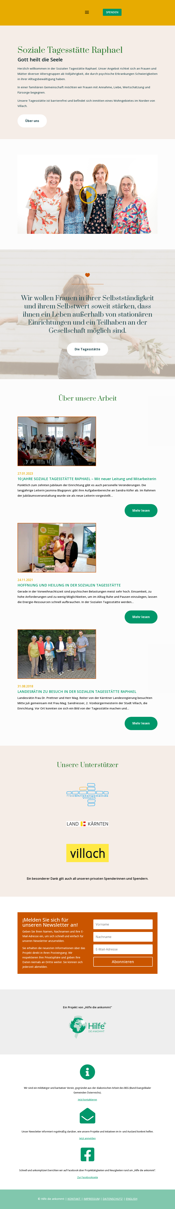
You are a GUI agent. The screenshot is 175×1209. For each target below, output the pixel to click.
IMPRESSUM (92, 1199)
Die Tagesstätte (87, 349)
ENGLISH (131, 1199)
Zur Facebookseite (87, 1177)
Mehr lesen (141, 510)
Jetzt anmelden (87, 1138)
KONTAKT (73, 1199)
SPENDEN (112, 12)
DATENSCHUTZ (113, 1199)
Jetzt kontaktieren (87, 1099)
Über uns (32, 121)
